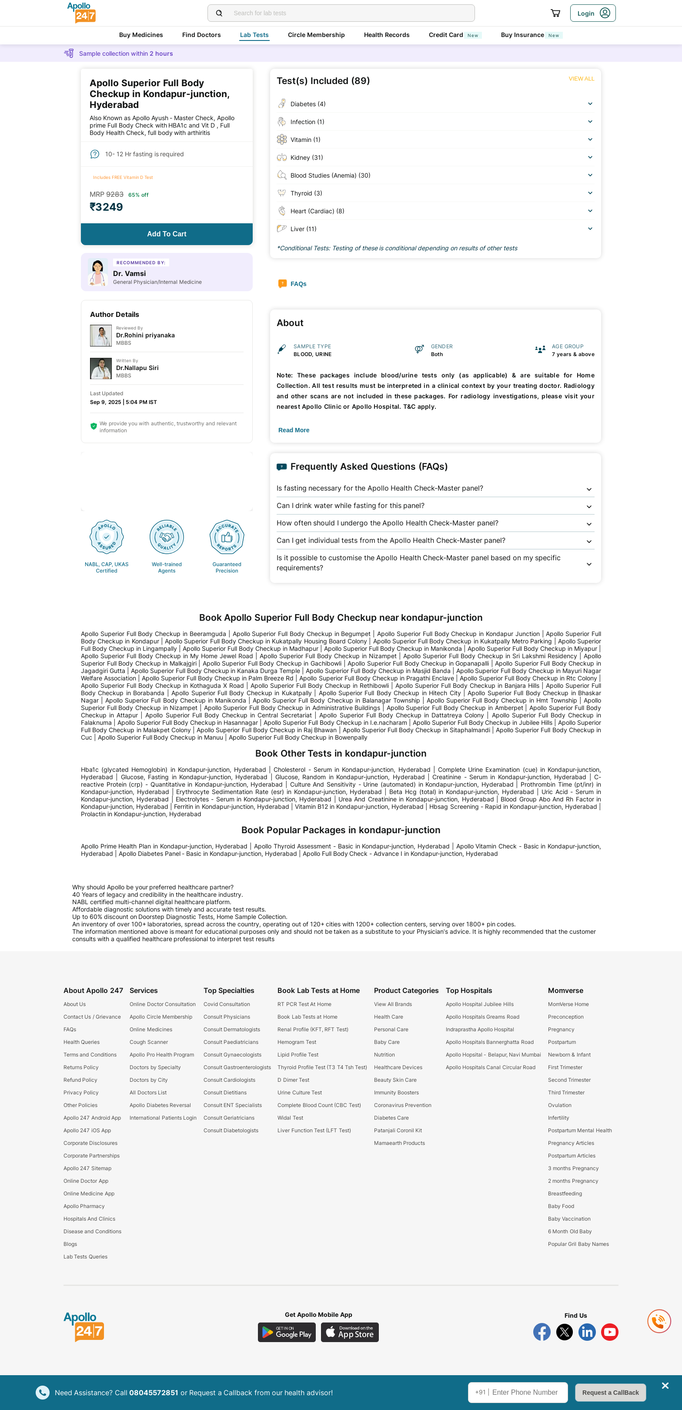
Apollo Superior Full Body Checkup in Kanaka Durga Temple (215, 670)
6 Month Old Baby (570, 1231)
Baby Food (561, 1206)
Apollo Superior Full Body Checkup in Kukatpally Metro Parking (462, 641)
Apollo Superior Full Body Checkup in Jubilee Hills (483, 722)
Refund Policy (80, 1080)
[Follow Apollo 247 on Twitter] (564, 1332)
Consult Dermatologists (232, 1029)
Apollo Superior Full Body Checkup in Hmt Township (502, 700)
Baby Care (387, 1042)
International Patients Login (163, 1117)
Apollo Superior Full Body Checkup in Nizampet (328, 656)
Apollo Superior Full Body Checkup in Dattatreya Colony (401, 715)
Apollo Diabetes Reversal (160, 1105)
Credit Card (455, 34)
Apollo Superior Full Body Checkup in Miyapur (532, 648)
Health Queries (82, 1042)
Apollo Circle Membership (161, 1016)
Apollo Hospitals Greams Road (482, 1016)
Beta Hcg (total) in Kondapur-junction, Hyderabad (461, 791)
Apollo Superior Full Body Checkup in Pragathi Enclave (376, 678)
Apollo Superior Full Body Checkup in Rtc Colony (528, 678)
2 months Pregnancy (573, 1181)
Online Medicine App (89, 1193)
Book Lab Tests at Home (307, 1016)
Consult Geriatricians (229, 1117)
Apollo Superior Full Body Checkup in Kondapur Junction (458, 633)
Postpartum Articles (571, 1155)
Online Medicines (151, 1029)
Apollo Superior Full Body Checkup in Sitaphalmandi (416, 730)
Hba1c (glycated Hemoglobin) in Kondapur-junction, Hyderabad (173, 769)
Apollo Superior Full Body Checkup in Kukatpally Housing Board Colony (266, 641)
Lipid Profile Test (297, 1054)
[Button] (167, 234)
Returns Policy (81, 1067)
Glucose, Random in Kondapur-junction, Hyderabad (350, 777)
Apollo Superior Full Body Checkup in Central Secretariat (228, 715)
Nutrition (384, 1054)
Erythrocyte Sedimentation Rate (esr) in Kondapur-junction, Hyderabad (279, 791)
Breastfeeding (565, 1193)
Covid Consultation (227, 1004)
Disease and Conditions (92, 1231)
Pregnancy (561, 1029)
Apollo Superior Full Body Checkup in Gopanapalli (418, 663)
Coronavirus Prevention (402, 1105)
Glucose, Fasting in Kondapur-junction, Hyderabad (194, 777)
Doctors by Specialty (155, 1067)
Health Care (388, 1016)
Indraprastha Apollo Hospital (480, 1029)
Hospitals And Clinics (89, 1218)
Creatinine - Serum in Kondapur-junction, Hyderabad (509, 777)
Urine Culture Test (299, 1092)
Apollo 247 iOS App (87, 1130)
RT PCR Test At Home (304, 1004)
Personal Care (391, 1029)
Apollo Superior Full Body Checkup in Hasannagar (187, 722)
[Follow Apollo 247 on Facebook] (542, 1332)
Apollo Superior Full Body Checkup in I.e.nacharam (335, 722)
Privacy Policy (81, 1092)
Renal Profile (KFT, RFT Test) (312, 1029)
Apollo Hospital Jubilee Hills (480, 1004)
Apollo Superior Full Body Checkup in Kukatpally (241, 693)
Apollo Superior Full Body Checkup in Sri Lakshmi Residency (490, 656)
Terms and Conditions (90, 1054)
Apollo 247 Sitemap (87, 1168)
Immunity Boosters (396, 1092)
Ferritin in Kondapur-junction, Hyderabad (231, 806)
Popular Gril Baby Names (578, 1244)
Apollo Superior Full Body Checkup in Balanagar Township (336, 700)
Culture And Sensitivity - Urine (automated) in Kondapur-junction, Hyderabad (402, 784)
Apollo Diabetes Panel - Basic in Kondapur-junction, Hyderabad (208, 853)
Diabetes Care (391, 1117)
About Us (75, 1004)
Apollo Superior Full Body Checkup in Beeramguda (153, 633)
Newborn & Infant (569, 1054)
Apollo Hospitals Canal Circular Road (490, 1067)
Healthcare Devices (398, 1067)
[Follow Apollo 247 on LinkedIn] (587, 1332)
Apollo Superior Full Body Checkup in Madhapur (250, 648)
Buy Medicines (141, 34)
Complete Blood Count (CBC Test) (319, 1105)
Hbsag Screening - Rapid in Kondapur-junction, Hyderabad (513, 806)
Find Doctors (201, 34)
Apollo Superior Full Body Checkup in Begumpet (302, 633)
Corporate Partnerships (92, 1155)
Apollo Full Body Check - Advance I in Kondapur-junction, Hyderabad (400, 853)
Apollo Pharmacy (84, 1206)
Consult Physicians (227, 1016)
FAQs (70, 1029)
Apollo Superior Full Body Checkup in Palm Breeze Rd (218, 678)
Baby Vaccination (569, 1218)
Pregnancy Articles (571, 1143)
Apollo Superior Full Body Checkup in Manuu (160, 737)
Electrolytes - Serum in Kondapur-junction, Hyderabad (254, 799)
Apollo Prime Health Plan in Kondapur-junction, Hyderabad (164, 846)
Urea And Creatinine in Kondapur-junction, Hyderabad (416, 799)
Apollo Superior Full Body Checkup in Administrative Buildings (292, 707)
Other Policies (80, 1105)
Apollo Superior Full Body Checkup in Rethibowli (320, 685)
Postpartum (562, 1042)
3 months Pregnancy (573, 1168)
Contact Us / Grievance (92, 1016)
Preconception (566, 1016)
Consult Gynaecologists (232, 1054)
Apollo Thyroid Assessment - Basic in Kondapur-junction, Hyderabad (352, 846)
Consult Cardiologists (229, 1080)
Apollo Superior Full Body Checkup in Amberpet (455, 707)
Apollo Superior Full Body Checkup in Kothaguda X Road (162, 685)
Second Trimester (569, 1080)
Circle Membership (316, 34)
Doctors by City (149, 1080)
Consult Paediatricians (231, 1042)
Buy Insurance (532, 34)
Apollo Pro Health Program (162, 1054)
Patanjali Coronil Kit (398, 1130)
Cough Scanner (148, 1042)
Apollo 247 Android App (92, 1117)
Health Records (387, 34)
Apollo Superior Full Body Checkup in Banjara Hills (467, 685)
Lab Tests (254, 34)
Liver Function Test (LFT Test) (314, 1130)
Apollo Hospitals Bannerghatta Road (490, 1042)
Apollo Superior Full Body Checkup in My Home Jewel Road (167, 656)
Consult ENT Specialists (233, 1105)
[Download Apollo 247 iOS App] (350, 1332)
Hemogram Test (296, 1042)
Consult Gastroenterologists (237, 1067)
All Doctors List (148, 1092)
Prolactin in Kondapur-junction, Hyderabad (141, 814)
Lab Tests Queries (85, 1256)
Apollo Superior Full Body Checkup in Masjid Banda (378, 670)
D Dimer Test (293, 1080)
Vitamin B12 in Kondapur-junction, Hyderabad (359, 806)
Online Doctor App (86, 1181)
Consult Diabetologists (231, 1130)
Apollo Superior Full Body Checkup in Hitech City (390, 693)
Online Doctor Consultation (163, 1004)
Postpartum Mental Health (580, 1130)
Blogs (70, 1244)
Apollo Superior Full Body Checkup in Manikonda (393, 648)
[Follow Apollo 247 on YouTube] (609, 1332)
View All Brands (393, 1004)
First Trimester (565, 1067)
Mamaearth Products (399, 1143)
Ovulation (560, 1105)
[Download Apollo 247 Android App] (287, 1332)
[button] (436, 488)
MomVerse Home (568, 1004)
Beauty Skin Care (395, 1080)
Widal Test (290, 1117)
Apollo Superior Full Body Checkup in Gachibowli (272, 663)
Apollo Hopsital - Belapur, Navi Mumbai (494, 1054)
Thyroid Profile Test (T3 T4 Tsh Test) (322, 1067)
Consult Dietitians (225, 1092)
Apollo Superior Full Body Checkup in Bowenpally (298, 737)
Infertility (558, 1117)
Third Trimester (566, 1092)
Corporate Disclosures (90, 1143)
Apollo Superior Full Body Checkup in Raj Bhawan (267, 730)
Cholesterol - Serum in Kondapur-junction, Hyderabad (352, 769)
